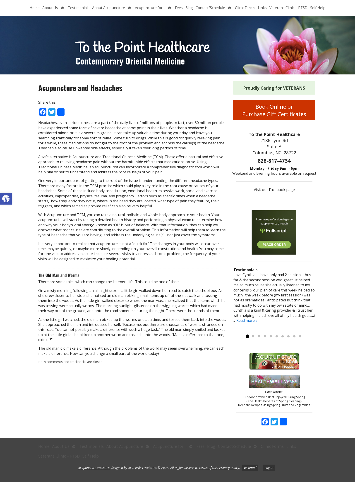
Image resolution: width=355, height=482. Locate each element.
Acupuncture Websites (94, 467)
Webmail (250, 467)
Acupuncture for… (150, 7)
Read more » (246, 320)
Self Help (317, 7)
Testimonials (78, 7)
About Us (50, 7)
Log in (269, 467)
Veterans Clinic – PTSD (288, 7)
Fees (179, 7)
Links (262, 7)
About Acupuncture (108, 7)
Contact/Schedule (210, 7)
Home (35, 7)
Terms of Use (208, 467)
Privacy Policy (229, 467)
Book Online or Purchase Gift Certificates (274, 110)
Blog (189, 7)
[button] (6, 199)
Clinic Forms (245, 7)
